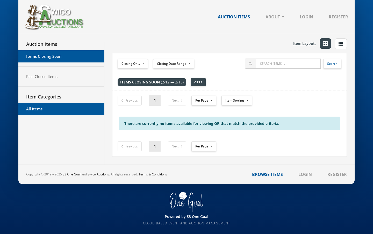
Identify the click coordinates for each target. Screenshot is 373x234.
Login (306, 17)
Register (338, 17)
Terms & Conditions (153, 174)
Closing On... (130, 63)
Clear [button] (198, 82)
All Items (34, 108)
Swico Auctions (98, 174)
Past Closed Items (42, 76)
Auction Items (234, 17)
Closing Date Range (171, 63)
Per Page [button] (201, 100)
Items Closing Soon (44, 56)
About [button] (273, 17)
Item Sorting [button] (234, 100)
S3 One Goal (72, 174)
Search (332, 63)
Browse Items (267, 174)
